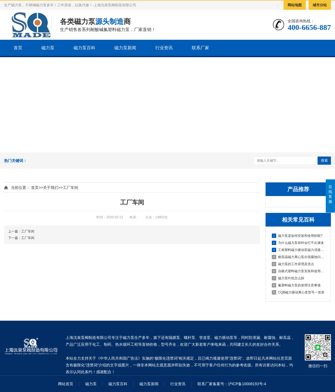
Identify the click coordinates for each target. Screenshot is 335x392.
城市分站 (320, 5)
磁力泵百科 (84, 47)
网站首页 (65, 384)
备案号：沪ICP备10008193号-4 (239, 384)
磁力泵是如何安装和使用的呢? (297, 236)
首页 (18, 47)
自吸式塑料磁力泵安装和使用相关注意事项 (298, 271)
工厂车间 (70, 187)
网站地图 (295, 5)
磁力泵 (47, 47)
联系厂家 (200, 47)
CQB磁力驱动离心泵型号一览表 (298, 292)
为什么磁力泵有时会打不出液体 (298, 243)
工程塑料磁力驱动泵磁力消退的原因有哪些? (298, 250)
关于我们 (50, 187)
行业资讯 (164, 47)
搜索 (324, 160)
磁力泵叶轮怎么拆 (288, 278)
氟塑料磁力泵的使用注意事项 (296, 285)
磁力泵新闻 (125, 47)
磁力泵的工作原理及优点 (293, 264)
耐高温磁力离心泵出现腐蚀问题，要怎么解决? (298, 257)
